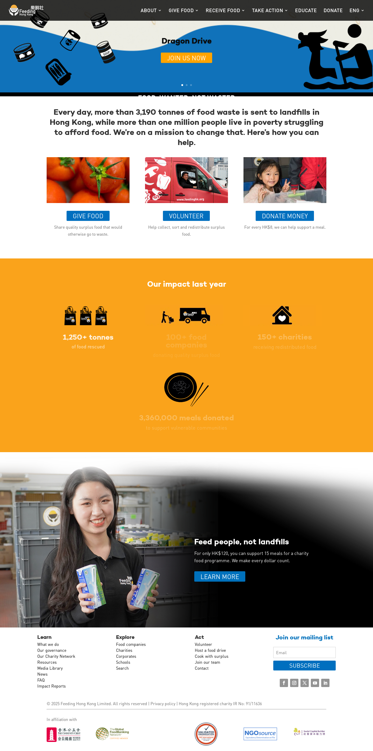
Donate (333, 11)
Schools (123, 662)
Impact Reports (51, 686)
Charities (124, 650)
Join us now (186, 58)
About (149, 11)
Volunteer (186, 216)
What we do (48, 644)
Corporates (126, 656)
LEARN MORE (219, 577)
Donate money (285, 216)
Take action (267, 11)
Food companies (131, 644)
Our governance (51, 650)
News (42, 674)
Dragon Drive (187, 41)
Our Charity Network (56, 656)
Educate (306, 11)
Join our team (207, 662)
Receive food (223, 11)
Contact (202, 668)
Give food (181, 11)
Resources (47, 662)
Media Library (50, 668)
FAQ (41, 680)
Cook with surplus (211, 656)
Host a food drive (210, 650)
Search (122, 668)
